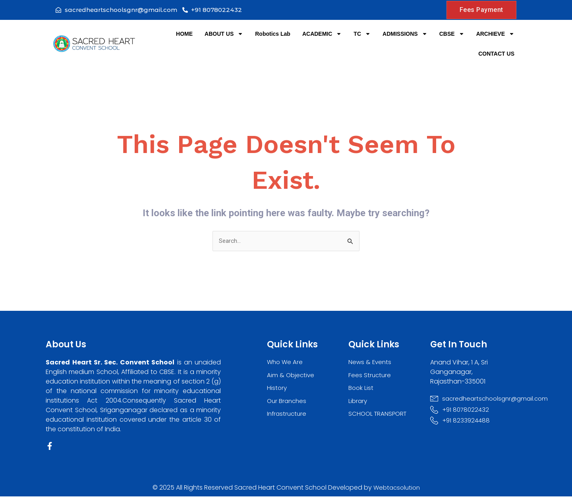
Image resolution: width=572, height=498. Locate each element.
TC (362, 34)
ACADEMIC (322, 34)
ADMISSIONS (405, 34)
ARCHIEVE (495, 34)
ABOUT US (224, 34)
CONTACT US (496, 53)
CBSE (451, 34)
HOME (184, 34)
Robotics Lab (272, 34)
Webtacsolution (396, 489)
